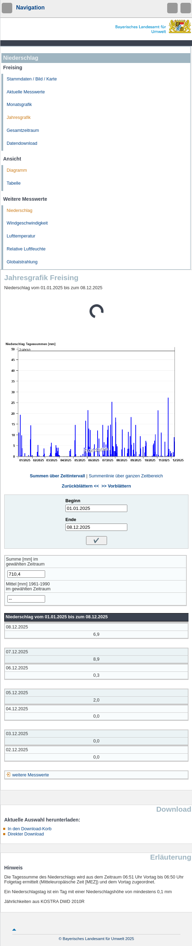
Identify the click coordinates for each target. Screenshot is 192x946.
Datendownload (22, 143)
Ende (70, 519)
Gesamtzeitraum (23, 130)
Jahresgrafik (19, 117)
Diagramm (17, 170)
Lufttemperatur (21, 236)
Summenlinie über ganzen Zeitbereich (126, 476)
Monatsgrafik (19, 104)
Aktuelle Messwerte (26, 92)
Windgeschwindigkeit (27, 223)
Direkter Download (26, 834)
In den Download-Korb (29, 828)
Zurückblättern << (80, 486)
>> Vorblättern (116, 486)
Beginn (72, 500)
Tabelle (14, 183)
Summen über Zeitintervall (57, 476)
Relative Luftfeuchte (26, 249)
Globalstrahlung (22, 261)
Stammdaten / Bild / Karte (32, 79)
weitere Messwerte (30, 775)
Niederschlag (20, 210)
